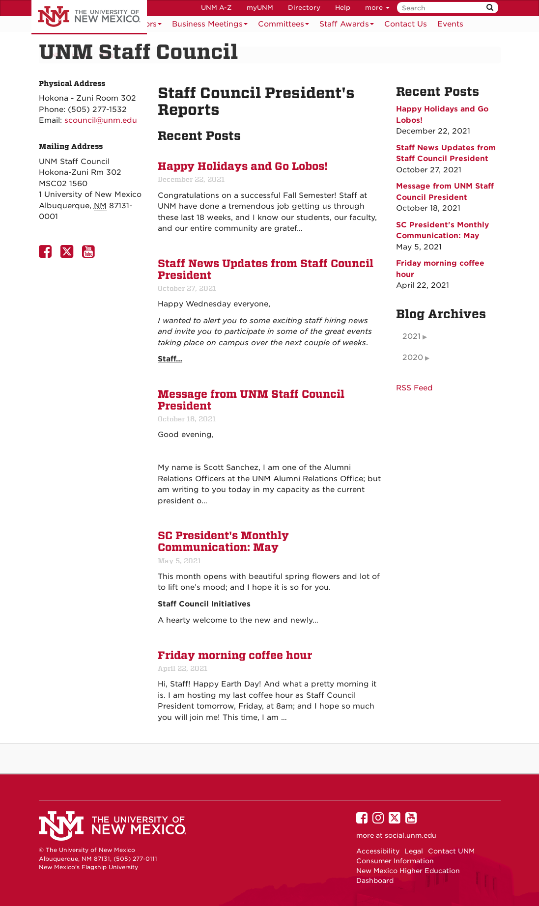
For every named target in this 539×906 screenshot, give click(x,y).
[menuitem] (405, 24)
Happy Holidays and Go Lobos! (243, 166)
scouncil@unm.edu (100, 120)
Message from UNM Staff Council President (251, 400)
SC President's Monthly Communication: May (223, 541)
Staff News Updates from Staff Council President (265, 269)
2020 (412, 357)
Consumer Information (395, 861)
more (377, 7)
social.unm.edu (410, 835)
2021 (411, 336)
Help (342, 7)
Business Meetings (210, 26)
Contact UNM (451, 851)
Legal (413, 851)
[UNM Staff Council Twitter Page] (68, 254)
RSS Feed (414, 388)
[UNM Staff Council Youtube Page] (90, 254)
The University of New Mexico (89, 17)
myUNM (260, 7)
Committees (283, 26)
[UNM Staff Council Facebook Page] (47, 254)
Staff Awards (346, 26)
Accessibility (377, 851)
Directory (304, 7)
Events (450, 24)
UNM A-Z (216, 7)
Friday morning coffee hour (235, 655)
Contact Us (405, 24)
